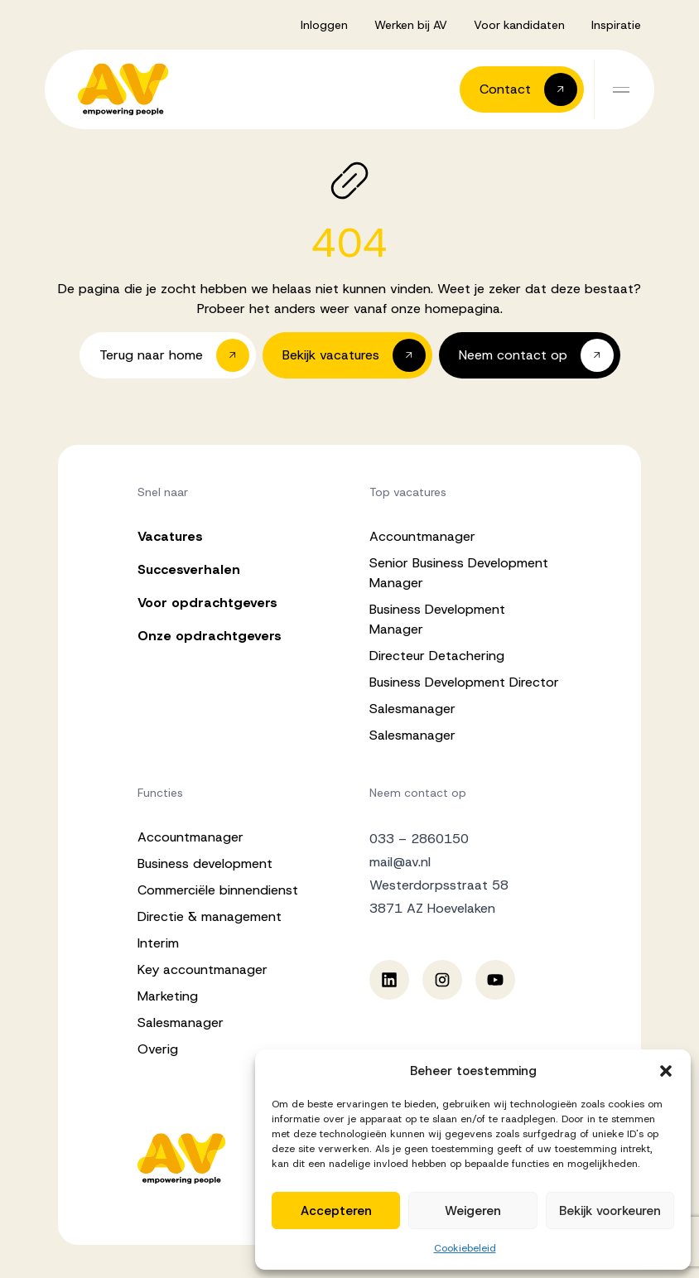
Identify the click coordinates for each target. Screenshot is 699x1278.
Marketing (167, 996)
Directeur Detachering (436, 655)
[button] (666, 1071)
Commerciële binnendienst (217, 890)
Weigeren (473, 1211)
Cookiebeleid (465, 1248)
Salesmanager (412, 708)
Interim (158, 943)
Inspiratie (616, 24)
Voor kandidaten (519, 24)
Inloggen (324, 24)
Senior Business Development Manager (458, 572)
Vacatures (170, 536)
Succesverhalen (188, 569)
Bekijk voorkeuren (610, 1211)
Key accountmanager (202, 969)
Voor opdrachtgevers (207, 602)
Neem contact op (417, 792)
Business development (204, 863)
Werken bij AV (410, 24)
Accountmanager (422, 536)
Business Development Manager (437, 619)
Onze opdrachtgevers (209, 635)
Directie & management (209, 916)
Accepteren (336, 1211)
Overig (157, 1049)
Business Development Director (464, 682)
